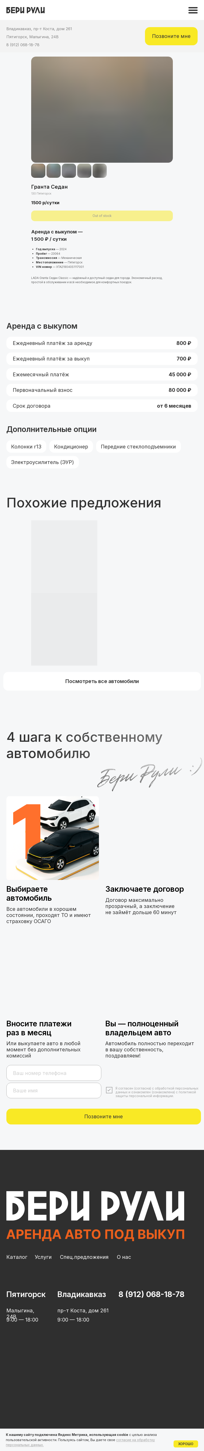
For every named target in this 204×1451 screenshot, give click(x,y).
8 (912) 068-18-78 (22, 44)
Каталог (16, 1257)
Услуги (43, 1257)
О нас (124, 1257)
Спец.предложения (84, 1257)
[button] (171, 36)
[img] (193, 10)
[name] (53, 1090)
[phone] (53, 1073)
